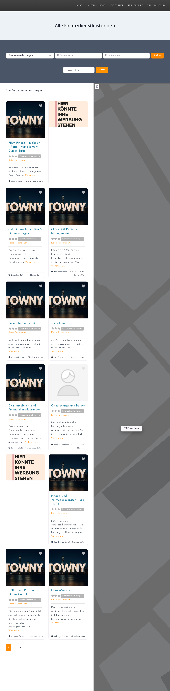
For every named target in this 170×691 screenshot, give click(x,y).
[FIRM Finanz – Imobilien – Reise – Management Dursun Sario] (25, 119)
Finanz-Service (60, 590)
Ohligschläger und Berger (68, 405)
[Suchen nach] (78, 55)
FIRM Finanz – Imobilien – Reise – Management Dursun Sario (24, 147)
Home (79, 6)
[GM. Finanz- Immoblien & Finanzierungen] (25, 206)
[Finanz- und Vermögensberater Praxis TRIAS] (68, 472)
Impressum (159, 6)
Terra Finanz (59, 323)
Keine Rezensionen (17, 160)
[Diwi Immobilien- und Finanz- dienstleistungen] (25, 382)
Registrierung (135, 6)
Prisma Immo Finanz (22, 323)
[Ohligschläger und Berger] (68, 382)
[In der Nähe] (126, 55)
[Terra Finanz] (68, 300)
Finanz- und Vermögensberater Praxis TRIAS (67, 500)
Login (149, 6)
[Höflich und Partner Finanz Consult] (25, 567)
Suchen (159, 55)
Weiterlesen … (31, 175)
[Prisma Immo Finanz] (25, 300)
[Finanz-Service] (68, 567)
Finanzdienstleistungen (29, 156)
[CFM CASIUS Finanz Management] (68, 206)
